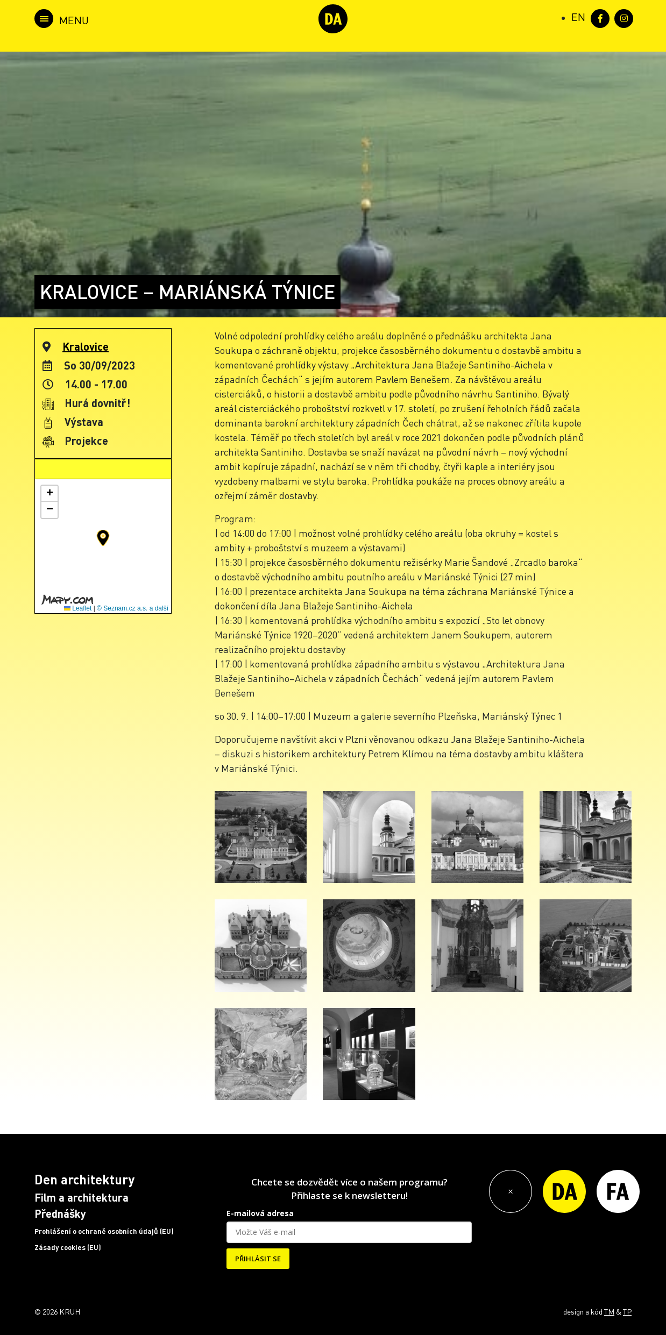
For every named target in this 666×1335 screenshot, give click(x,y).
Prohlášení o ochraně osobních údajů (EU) (104, 1231)
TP (627, 1311)
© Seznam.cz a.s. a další (132, 608)
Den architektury (84, 1179)
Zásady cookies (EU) (67, 1247)
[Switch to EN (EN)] (578, 17)
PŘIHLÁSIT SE (258, 1258)
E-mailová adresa (260, 1213)
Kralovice (85, 346)
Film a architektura (81, 1197)
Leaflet (77, 608)
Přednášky (60, 1213)
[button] (103, 538)
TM (609, 1311)
